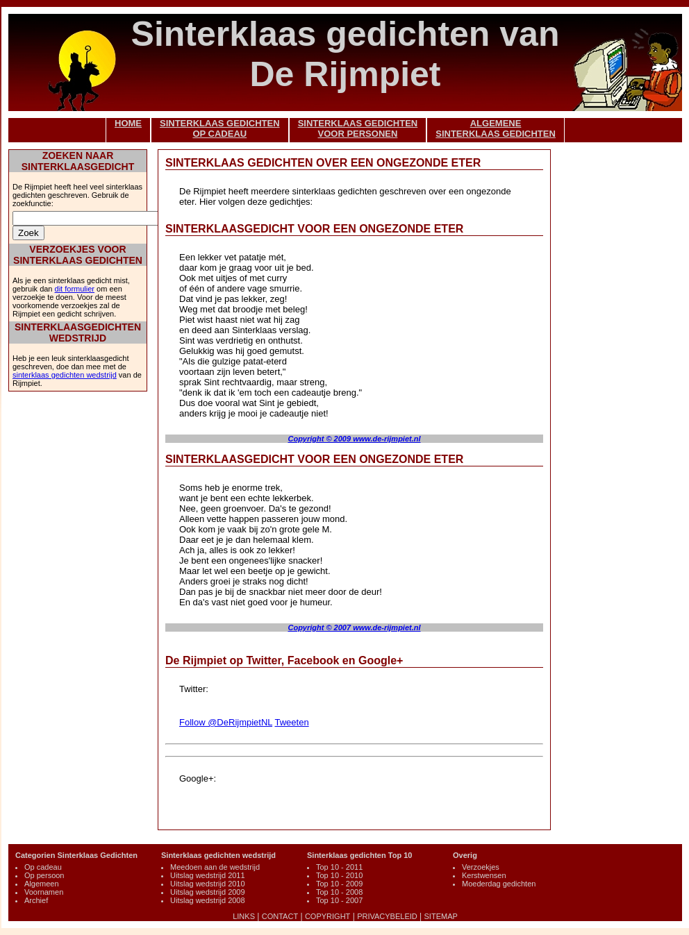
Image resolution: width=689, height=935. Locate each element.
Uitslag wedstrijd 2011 (207, 875)
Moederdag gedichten (499, 883)
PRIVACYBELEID (387, 916)
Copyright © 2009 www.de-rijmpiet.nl (354, 439)
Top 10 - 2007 (339, 900)
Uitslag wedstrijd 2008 (207, 900)
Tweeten (291, 722)
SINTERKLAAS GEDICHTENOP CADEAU (220, 128)
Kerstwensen (484, 875)
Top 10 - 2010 (339, 875)
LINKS (244, 916)
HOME (128, 123)
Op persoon (44, 875)
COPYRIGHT (327, 916)
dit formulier (74, 289)
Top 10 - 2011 (339, 867)
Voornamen (43, 892)
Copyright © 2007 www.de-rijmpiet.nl (354, 627)
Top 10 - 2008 (339, 892)
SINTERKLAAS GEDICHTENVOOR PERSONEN (358, 128)
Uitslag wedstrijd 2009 (207, 892)
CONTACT (280, 916)
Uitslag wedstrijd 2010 (207, 883)
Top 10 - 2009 (339, 883)
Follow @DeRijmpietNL (225, 722)
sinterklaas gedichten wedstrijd (65, 375)
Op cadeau (43, 867)
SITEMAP (441, 916)
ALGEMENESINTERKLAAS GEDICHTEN (495, 128)
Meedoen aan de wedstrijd (215, 867)
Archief (36, 900)
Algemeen (41, 883)
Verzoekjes (480, 867)
